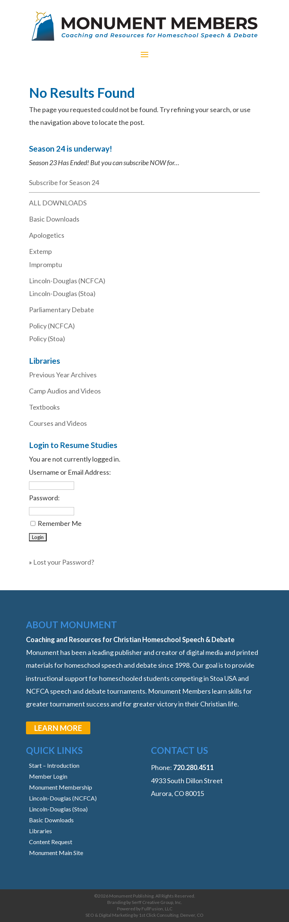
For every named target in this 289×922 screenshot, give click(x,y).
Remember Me (60, 523)
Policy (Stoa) (47, 338)
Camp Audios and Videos (65, 391)
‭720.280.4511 (193, 767)
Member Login (48, 776)
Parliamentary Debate (61, 309)
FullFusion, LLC (156, 908)
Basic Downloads (54, 219)
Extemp (40, 251)
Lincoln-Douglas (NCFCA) (67, 280)
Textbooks (44, 407)
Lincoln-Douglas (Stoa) (62, 293)
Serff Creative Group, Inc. (157, 902)
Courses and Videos (58, 423)
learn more (58, 727)
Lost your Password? (63, 562)
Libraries (40, 830)
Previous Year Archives (63, 375)
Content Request (50, 841)
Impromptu (45, 264)
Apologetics (46, 235)
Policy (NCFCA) (52, 326)
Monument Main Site (56, 852)
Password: (44, 498)
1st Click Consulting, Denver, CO (171, 915)
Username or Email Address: (70, 472)
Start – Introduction (54, 765)
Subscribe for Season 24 (64, 182)
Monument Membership (60, 787)
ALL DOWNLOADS (58, 203)
